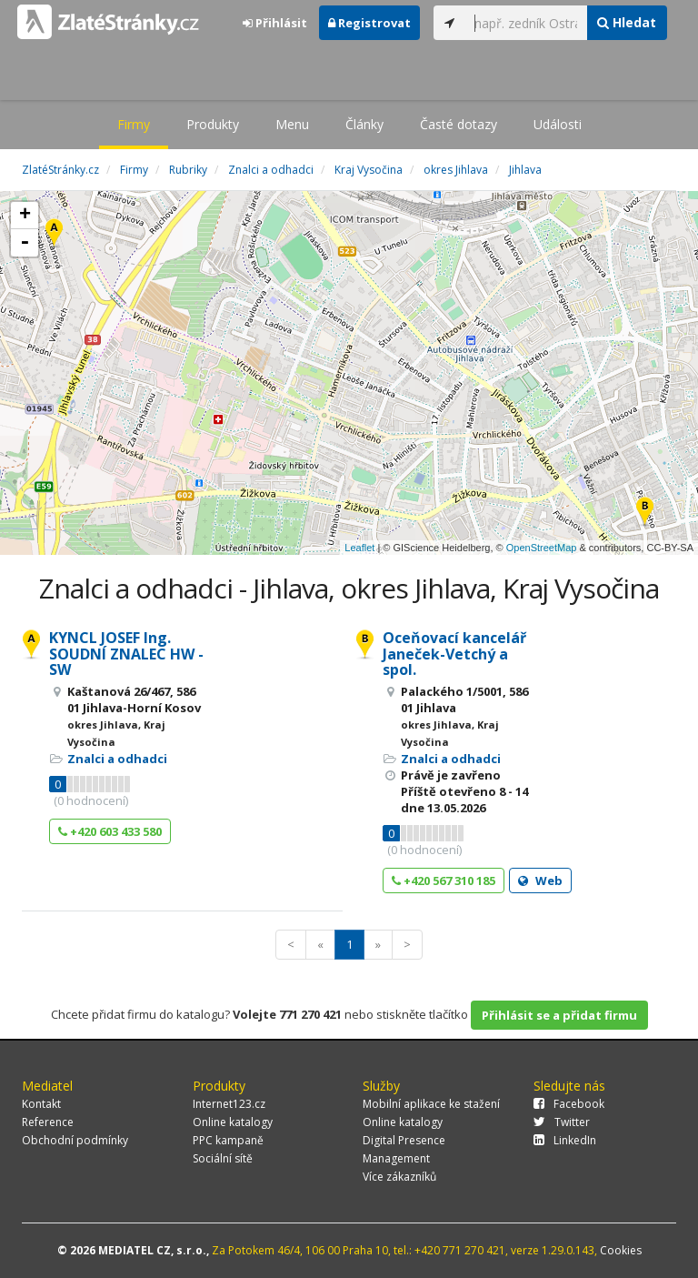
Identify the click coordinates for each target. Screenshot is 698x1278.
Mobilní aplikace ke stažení (431, 1104)
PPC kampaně (228, 1140)
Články (364, 124)
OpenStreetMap (541, 547)
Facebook (568, 1104)
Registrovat (369, 23)
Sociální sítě (223, 1158)
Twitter (561, 1122)
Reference (48, 1122)
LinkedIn (564, 1140)
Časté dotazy (458, 124)
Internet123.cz (229, 1104)
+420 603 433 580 (110, 831)
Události (557, 124)
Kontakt (41, 1104)
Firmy (133, 124)
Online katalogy (233, 1122)
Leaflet (359, 547)
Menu (292, 124)
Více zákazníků (399, 1176)
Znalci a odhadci (117, 758)
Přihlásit (275, 23)
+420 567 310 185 (443, 880)
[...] (526, 22)
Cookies (621, 1250)
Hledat (626, 22)
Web (540, 880)
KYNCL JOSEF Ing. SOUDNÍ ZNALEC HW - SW (126, 653)
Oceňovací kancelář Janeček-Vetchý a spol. (454, 653)
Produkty (212, 124)
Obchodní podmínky (75, 1140)
